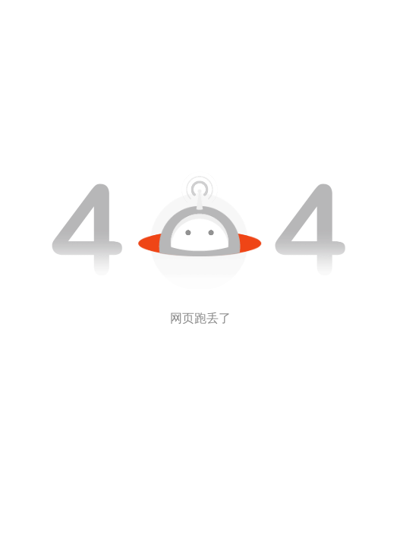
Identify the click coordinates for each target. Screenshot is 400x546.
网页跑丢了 (200, 318)
